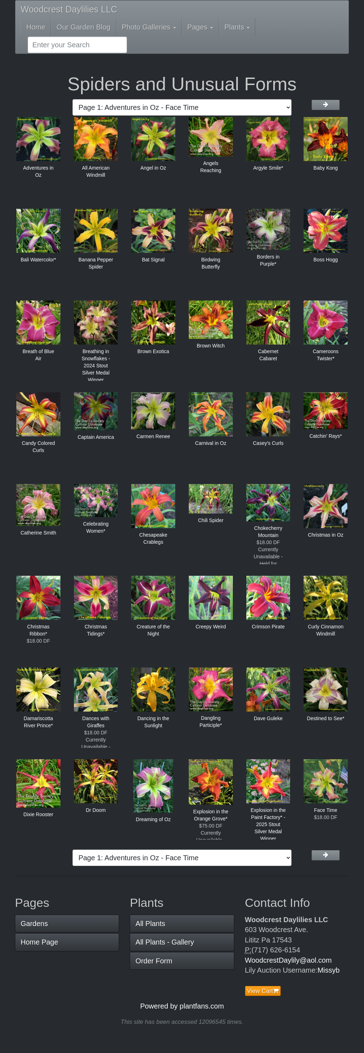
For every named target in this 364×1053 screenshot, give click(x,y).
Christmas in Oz (325, 535)
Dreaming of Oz (153, 819)
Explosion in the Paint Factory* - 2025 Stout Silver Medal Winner (268, 824)
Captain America (95, 437)
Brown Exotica (153, 351)
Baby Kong (326, 168)
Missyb (328, 970)
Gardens (34, 923)
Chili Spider (211, 520)
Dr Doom (96, 810)
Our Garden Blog (83, 27)
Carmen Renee (153, 436)
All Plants (150, 923)
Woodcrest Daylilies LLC (69, 9)
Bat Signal (153, 259)
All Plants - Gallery (164, 942)
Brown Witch (211, 346)
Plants (237, 27)
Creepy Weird (211, 626)
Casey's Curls (268, 443)
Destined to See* (325, 718)
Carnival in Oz (210, 443)
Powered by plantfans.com (182, 1006)
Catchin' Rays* (325, 436)
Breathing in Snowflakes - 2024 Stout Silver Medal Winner (95, 366)
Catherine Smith (38, 533)
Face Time (325, 810)
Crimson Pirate (268, 626)
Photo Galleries (149, 27)
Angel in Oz (153, 168)
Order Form (153, 961)
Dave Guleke (268, 718)
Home (35, 27)
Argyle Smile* (268, 168)
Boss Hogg (326, 259)
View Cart (263, 991)
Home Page (39, 942)
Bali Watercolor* (38, 259)
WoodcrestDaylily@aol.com (288, 960)
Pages (200, 27)
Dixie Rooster (38, 814)
